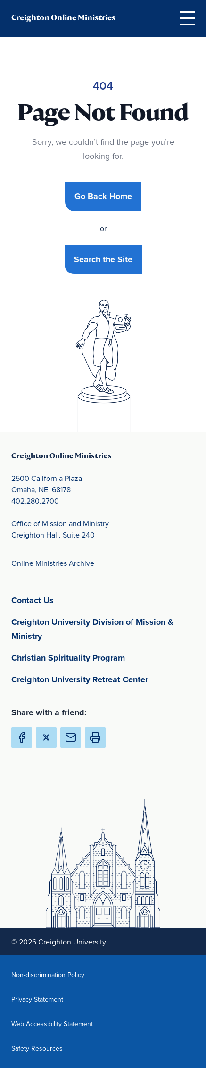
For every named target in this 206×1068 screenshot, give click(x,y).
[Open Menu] (187, 17)
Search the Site (103, 259)
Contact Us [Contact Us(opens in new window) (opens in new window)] (76, 599)
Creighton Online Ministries (63, 18)
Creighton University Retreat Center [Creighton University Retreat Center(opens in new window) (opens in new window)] (103, 679)
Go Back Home (103, 196)
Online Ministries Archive (52, 563)
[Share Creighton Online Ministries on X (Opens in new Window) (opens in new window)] (46, 737)
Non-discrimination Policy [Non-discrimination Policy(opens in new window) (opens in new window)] (52, 974)
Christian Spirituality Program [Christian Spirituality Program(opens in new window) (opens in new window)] (103, 657)
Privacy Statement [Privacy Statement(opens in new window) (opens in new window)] (52, 999)
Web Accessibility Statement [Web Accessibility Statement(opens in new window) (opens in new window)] (52, 1023)
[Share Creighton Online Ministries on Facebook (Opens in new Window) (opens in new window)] (21, 737)
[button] (95, 737)
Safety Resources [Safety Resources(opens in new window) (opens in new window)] (52, 1048)
